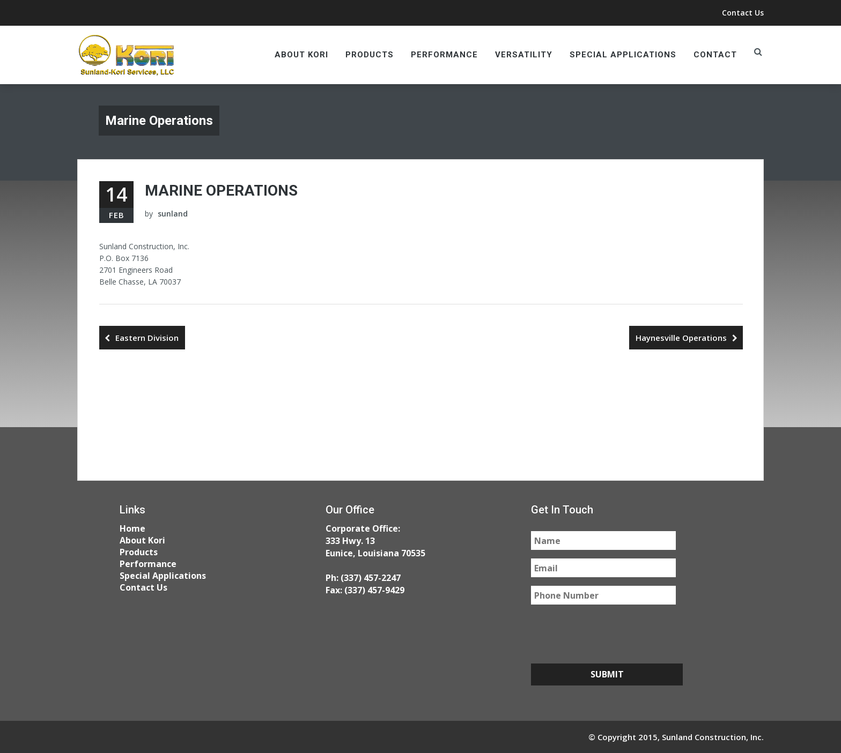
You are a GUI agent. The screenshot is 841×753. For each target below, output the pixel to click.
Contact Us (743, 13)
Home (132, 528)
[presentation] (612, 634)
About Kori (301, 54)
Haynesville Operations (681, 337)
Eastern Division (147, 337)
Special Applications (623, 54)
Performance (444, 54)
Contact (715, 54)
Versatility (523, 54)
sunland (173, 213)
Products (369, 54)
